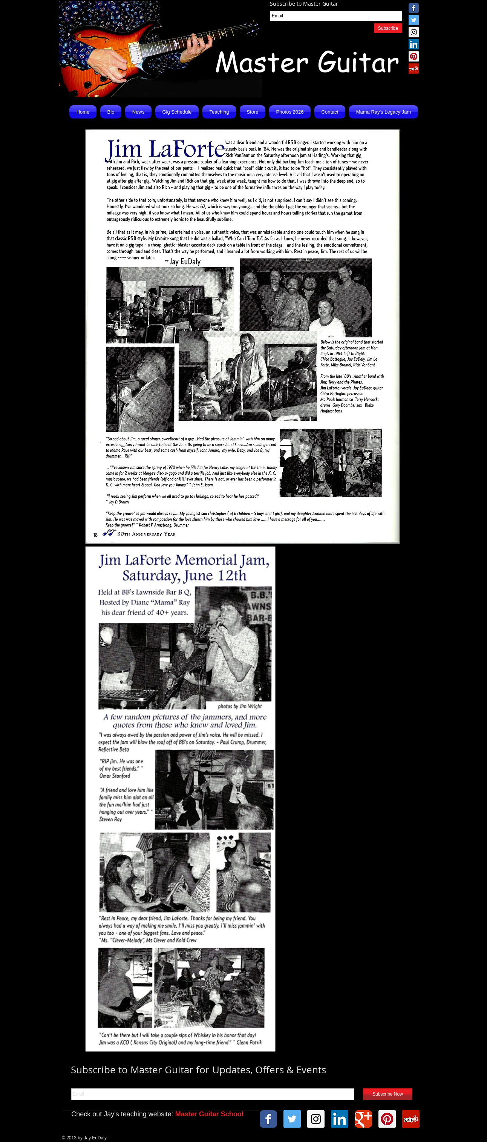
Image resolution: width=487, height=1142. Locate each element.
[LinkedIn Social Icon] (414, 44)
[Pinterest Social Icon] (414, 56)
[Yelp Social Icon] (414, 68)
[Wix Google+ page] (363, 1119)
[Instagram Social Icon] (414, 32)
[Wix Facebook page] (414, 8)
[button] (138, 112)
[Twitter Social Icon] (414, 20)
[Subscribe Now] (387, 1094)
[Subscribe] (388, 28)
